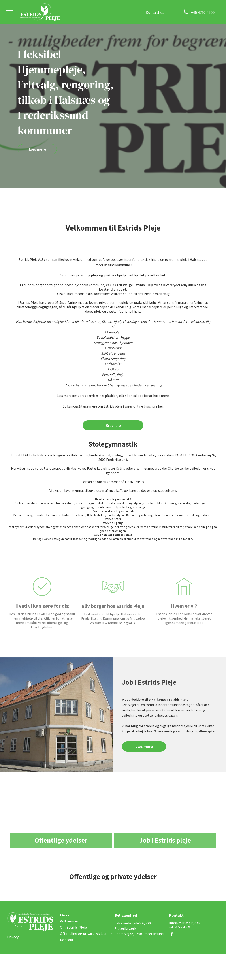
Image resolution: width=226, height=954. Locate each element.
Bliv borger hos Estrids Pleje (112, 622)
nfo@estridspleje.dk (185, 922)
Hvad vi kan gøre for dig (42, 622)
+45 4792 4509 (179, 927)
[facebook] (171, 934)
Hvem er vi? (184, 622)
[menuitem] (32, 937)
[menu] (9, 12)
